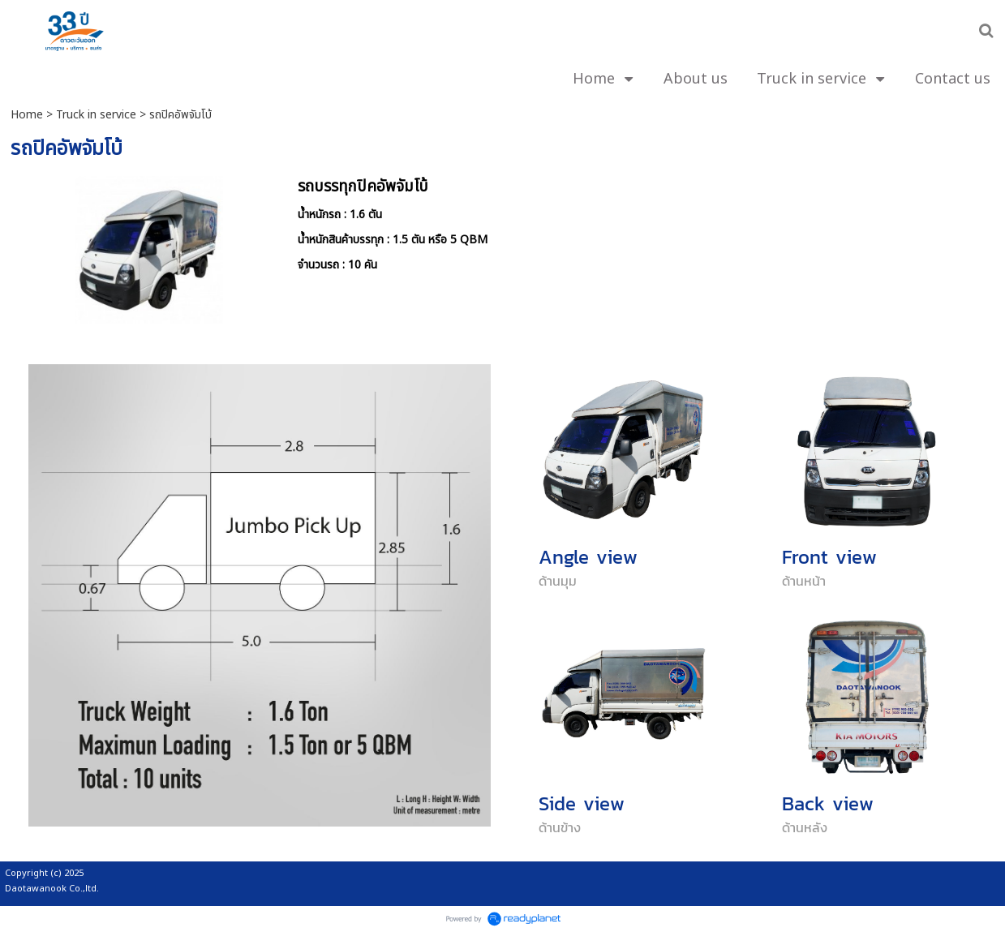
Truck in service (96, 114)
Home (27, 114)
